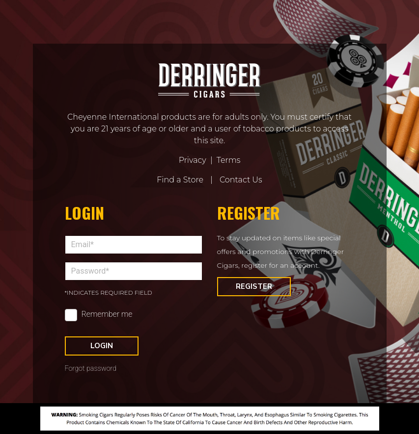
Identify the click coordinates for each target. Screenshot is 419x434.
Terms (229, 160)
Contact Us (241, 179)
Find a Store (180, 179)
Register (254, 286)
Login (101, 346)
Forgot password (91, 368)
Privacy (192, 160)
